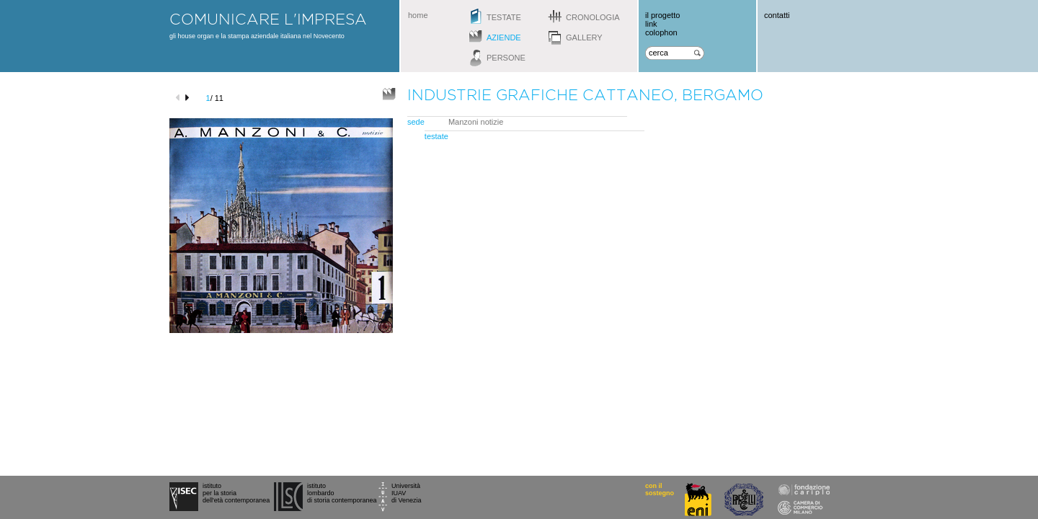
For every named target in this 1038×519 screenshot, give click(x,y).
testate (504, 17)
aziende (504, 37)
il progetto (662, 15)
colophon (661, 32)
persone (506, 57)
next (189, 97)
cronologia (593, 17)
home (418, 15)
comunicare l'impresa (268, 19)
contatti (776, 15)
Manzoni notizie (475, 121)
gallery (584, 37)
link (651, 23)
